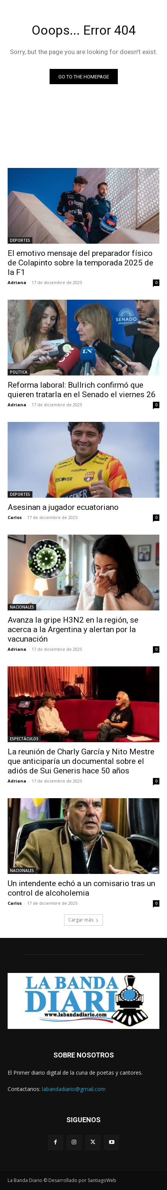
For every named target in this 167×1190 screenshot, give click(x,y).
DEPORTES (20, 240)
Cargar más (83, 920)
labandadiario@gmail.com (74, 1089)
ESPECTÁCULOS (24, 738)
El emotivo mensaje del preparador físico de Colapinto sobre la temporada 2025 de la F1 (80, 263)
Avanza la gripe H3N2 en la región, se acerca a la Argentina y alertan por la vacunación (73, 629)
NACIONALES (22, 607)
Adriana (17, 282)
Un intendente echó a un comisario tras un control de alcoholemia (81, 888)
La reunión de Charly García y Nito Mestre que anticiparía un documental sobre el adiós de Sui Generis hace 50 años (81, 761)
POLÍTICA (18, 372)
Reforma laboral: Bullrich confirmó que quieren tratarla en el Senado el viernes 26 (82, 389)
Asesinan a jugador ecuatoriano (63, 507)
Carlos (15, 517)
